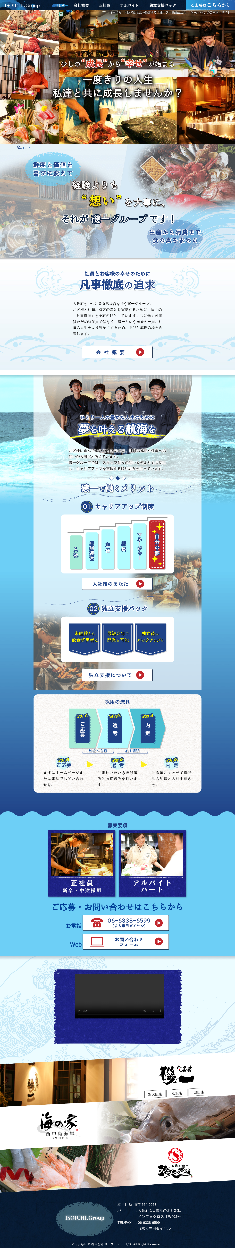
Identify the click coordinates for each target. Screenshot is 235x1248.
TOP (26, 148)
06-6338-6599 (149, 1223)
